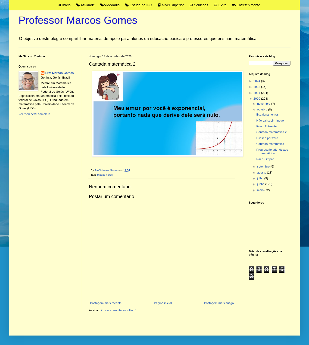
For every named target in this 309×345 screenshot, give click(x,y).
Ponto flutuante (266, 126)
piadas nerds (105, 174)
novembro (264, 103)
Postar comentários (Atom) (119, 310)
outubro (262, 109)
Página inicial (163, 303)
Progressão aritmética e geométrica (272, 151)
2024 (257, 81)
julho (260, 178)
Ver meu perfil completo (34, 114)
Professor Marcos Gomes (78, 20)
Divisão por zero (267, 138)
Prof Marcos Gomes (59, 73)
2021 (257, 93)
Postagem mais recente (106, 303)
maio (261, 190)
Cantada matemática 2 (271, 132)
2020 (257, 98)
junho (261, 184)
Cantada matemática (270, 144)
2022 (257, 87)
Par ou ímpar (265, 159)
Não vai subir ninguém (271, 120)
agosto (262, 172)
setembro (264, 166)
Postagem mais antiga (219, 303)
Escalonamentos (267, 114)
